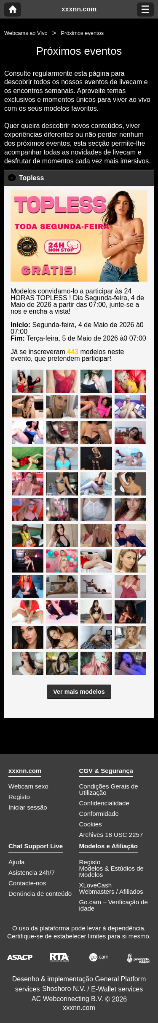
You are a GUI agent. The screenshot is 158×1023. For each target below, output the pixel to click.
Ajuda (16, 862)
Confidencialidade (104, 803)
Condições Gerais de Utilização (108, 789)
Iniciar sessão (27, 807)
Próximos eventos (82, 33)
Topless (31, 177)
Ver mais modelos (78, 691)
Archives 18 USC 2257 (111, 834)
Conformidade (99, 813)
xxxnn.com (79, 9)
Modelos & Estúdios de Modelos (111, 871)
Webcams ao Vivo (26, 33)
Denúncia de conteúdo (40, 893)
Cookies (90, 824)
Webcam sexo (28, 786)
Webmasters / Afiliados (111, 891)
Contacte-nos (27, 883)
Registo (19, 796)
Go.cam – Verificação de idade (113, 905)
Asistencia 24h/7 (31, 872)
